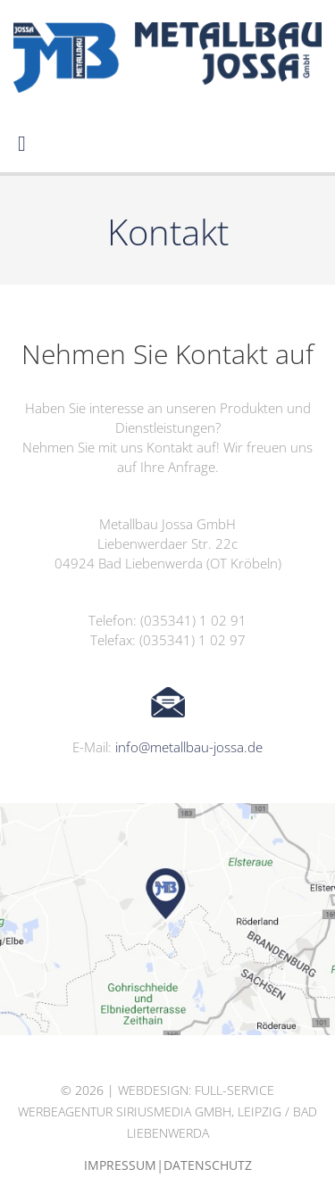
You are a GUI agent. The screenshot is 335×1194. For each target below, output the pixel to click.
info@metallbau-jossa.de (189, 747)
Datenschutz (207, 1165)
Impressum (120, 1165)
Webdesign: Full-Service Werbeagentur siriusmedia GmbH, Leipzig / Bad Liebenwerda (167, 1111)
